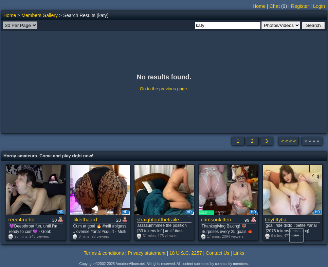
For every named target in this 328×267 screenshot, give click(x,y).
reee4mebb (21, 219)
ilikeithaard (85, 219)
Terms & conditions (104, 253)
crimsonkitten (216, 219)
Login (319, 6)
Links (238, 253)
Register (300, 6)
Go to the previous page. (164, 88)
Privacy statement (146, 253)
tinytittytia (276, 219)
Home (259, 6)
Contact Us (217, 253)
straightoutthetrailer (158, 219)
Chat (275, 6)
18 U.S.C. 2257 (185, 253)
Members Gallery (39, 15)
